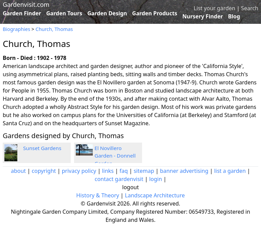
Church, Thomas (54, 29)
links (108, 171)
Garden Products (154, 13)
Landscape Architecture (155, 195)
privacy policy (79, 171)
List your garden (214, 8)
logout (130, 187)
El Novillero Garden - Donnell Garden (115, 156)
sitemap (144, 171)
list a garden (230, 171)
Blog (234, 16)
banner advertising (184, 171)
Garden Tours (64, 13)
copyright (44, 171)
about (18, 171)
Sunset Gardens (42, 148)
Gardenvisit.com (26, 4)
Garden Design (107, 13)
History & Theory (97, 195)
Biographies (16, 29)
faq (124, 171)
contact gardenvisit (118, 179)
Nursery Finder (202, 16)
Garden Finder (22, 13)
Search (249, 8)
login (155, 179)
